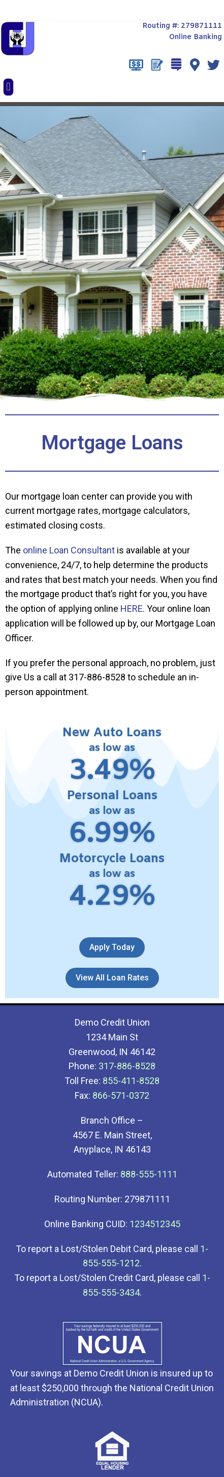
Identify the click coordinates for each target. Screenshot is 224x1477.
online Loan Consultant (69, 550)
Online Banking (195, 37)
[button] (8, 87)
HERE (131, 608)
